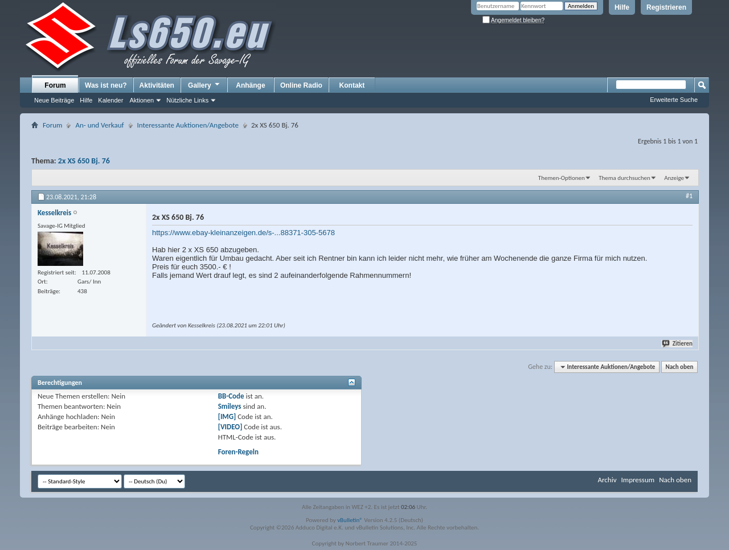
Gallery (204, 85)
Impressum (637, 479)
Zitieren (678, 343)
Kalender (110, 100)
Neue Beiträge (54, 100)
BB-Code (231, 396)
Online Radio (301, 85)
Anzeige (674, 178)
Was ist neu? (106, 85)
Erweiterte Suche (674, 99)
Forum (54, 85)
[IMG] (227, 416)
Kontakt (352, 85)
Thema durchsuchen (624, 178)
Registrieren (666, 7)
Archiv (606, 479)
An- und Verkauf (99, 125)
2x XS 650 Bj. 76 (84, 161)
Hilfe (622, 7)
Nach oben (679, 367)
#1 (689, 196)
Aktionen (141, 100)
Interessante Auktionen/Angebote (188, 125)
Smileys (229, 406)
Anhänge (250, 85)
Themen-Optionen (561, 178)
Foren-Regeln (238, 452)
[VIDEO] (230, 426)
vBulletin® (350, 520)
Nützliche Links (187, 100)
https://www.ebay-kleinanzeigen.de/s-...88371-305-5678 (243, 232)
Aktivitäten (157, 85)
